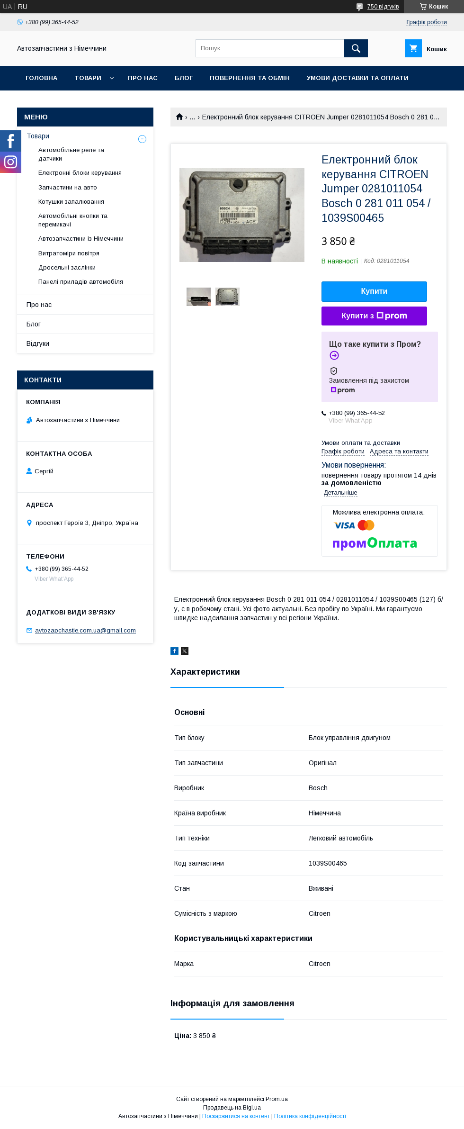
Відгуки (38, 343)
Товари (87, 77)
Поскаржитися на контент (236, 1116)
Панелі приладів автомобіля (80, 281)
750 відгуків (383, 6)
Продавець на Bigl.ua (232, 1107)
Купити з (374, 316)
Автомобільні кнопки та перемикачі (72, 220)
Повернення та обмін (250, 77)
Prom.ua (277, 1099)
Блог (184, 77)
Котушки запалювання (71, 201)
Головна (41, 77)
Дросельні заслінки (67, 267)
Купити (374, 291)
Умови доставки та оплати (358, 77)
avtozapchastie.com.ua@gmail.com (85, 630)
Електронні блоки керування (80, 172)
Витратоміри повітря (68, 253)
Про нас (143, 77)
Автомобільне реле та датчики (71, 154)
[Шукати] (356, 48)
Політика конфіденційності (310, 1116)
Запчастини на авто (67, 187)
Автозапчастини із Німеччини (81, 238)
